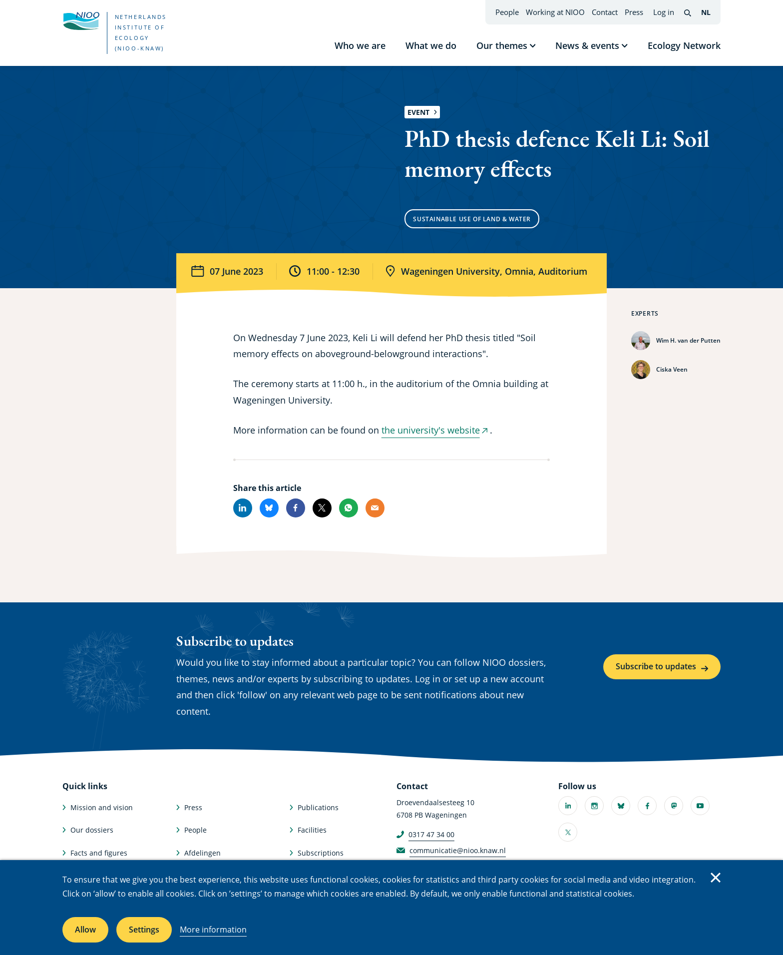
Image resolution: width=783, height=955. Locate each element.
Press (634, 12)
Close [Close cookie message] (716, 878)
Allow (85, 929)
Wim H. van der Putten (688, 340)
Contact (605, 12)
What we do (430, 45)
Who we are (360, 45)
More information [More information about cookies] (213, 929)
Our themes (501, 45)
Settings (144, 929)
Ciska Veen (672, 369)
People (507, 12)
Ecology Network (684, 45)
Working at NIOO (555, 12)
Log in (663, 12)
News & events (587, 45)
